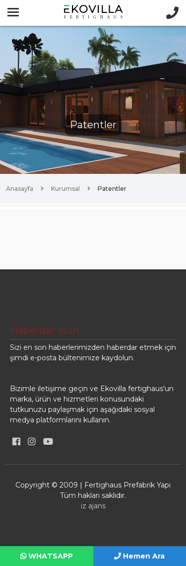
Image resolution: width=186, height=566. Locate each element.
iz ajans (93, 505)
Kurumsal (65, 188)
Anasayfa (19, 188)
